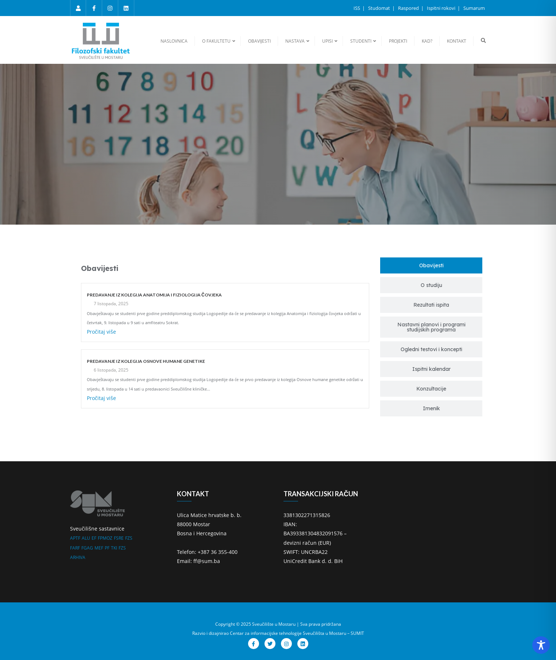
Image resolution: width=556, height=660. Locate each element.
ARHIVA (77, 557)
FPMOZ (105, 538)
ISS (357, 8)
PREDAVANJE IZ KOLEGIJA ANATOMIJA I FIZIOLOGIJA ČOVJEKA (154, 295)
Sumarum (474, 8)
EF (94, 538)
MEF (98, 548)
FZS (128, 538)
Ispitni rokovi (441, 8)
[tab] (431, 265)
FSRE (119, 538)
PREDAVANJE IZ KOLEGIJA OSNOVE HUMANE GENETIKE (146, 361)
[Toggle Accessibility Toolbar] (541, 645)
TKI (114, 548)
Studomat (379, 8)
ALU (86, 538)
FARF (75, 548)
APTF (75, 538)
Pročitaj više (101, 331)
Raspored (409, 8)
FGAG (87, 548)
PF (107, 548)
